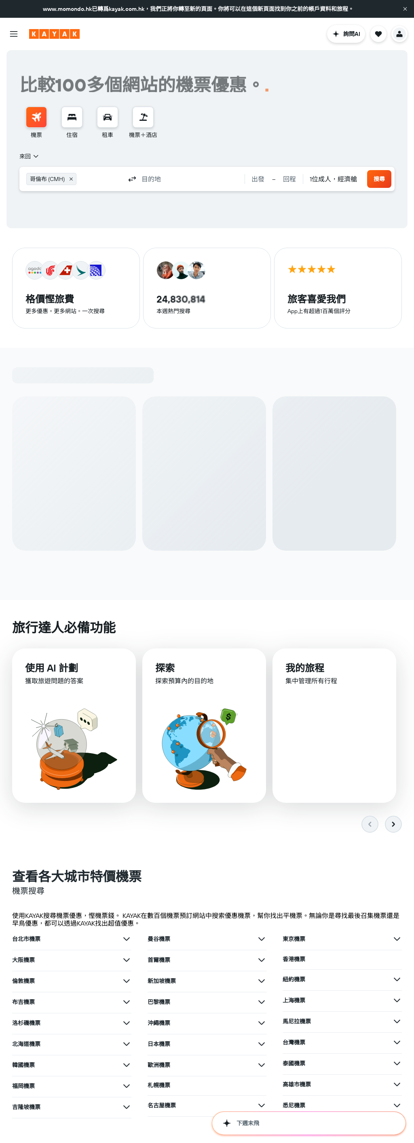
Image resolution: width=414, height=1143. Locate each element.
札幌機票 (159, 1085)
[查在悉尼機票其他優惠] (397, 1105)
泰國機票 (294, 1063)
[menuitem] (36, 123)
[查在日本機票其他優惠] (261, 1044)
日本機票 (159, 1044)
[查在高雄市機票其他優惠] (397, 1084)
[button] (405, 9)
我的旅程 (304, 668)
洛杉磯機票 (26, 1023)
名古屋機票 (162, 1105)
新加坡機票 (162, 981)
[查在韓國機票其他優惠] (126, 1065)
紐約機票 (294, 979)
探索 (165, 668)
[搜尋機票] (36, 117)
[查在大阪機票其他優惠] (126, 960)
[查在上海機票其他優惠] (397, 1000)
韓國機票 (23, 1065)
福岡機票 (23, 1086)
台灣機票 (294, 1042)
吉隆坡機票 (26, 1107)
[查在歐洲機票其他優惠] (261, 1065)
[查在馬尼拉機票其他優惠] (397, 1021)
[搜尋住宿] (71, 117)
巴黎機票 (159, 1002)
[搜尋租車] (107, 117)
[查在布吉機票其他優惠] (126, 1002)
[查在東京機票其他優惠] (397, 939)
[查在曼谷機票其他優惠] (261, 939)
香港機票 (294, 959)
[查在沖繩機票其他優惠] (261, 1023)
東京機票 (294, 939)
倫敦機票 (23, 981)
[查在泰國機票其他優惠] (397, 1063)
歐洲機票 (159, 1065)
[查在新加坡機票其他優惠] (261, 981)
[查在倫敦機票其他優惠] (126, 981)
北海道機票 (26, 1044)
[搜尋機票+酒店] (143, 117)
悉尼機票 (294, 1105)
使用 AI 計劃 (51, 668)
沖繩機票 (159, 1023)
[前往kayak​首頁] (54, 34)
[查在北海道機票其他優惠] (126, 1044)
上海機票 (294, 1000)
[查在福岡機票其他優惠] (126, 1086)
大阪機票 (23, 960)
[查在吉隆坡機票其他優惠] (126, 1107)
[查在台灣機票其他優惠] (397, 1042)
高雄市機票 (297, 1084)
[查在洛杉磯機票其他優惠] (126, 1023)
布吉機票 (23, 1002)
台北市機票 (26, 939)
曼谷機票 (159, 939)
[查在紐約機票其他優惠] (397, 979)
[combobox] (29, 156)
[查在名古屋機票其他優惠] (261, 1105)
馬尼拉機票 (297, 1021)
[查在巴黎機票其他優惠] (261, 1002)
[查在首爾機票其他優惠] (261, 960)
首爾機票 (159, 960)
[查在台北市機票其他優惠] (126, 939)
